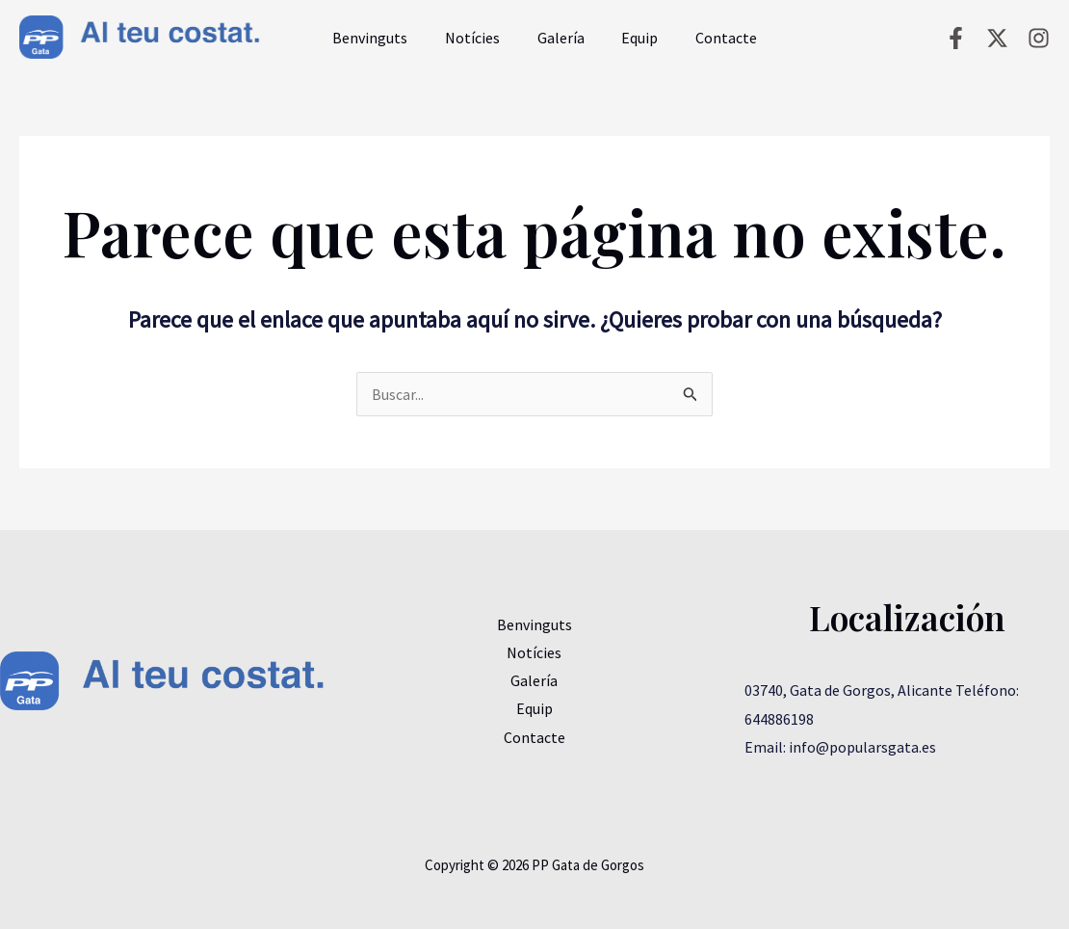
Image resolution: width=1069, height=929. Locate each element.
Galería (550, 37)
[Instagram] (1039, 38)
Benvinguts (372, 37)
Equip (623, 37)
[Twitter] (997, 38)
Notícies (468, 37)
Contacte (703, 37)
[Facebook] (956, 38)
